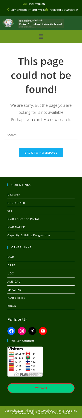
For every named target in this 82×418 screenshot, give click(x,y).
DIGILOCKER (16, 203)
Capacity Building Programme (28, 235)
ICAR (10, 257)
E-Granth (13, 195)
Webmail (41, 388)
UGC (10, 273)
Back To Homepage (41, 153)
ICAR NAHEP (16, 227)
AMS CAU (14, 281)
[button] (41, 36)
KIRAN (11, 306)
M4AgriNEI (15, 290)
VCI (9, 211)
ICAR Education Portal (23, 219)
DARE (11, 265)
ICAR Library (16, 298)
